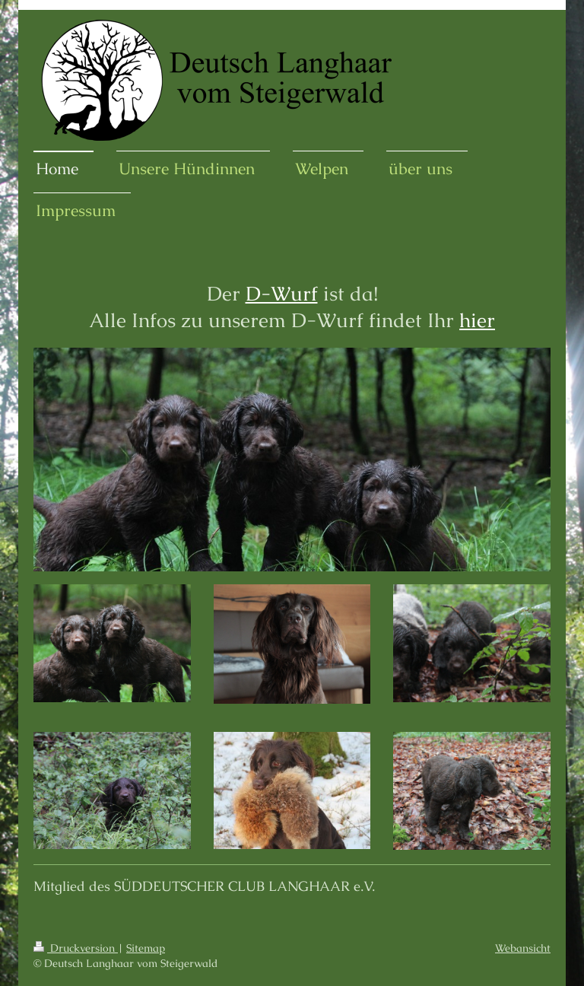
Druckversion (75, 948)
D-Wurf (282, 294)
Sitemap (145, 948)
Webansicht (523, 948)
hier (477, 320)
